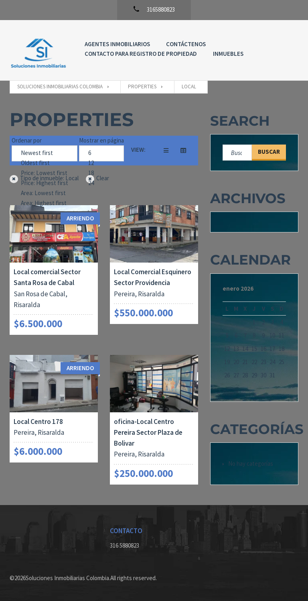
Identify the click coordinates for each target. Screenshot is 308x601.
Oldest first (44, 163)
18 (101, 173)
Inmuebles (228, 53)
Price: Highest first (44, 183)
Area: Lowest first (44, 193)
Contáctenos (186, 44)
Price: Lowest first (44, 173)
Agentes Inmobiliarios (117, 44)
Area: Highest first (44, 203)
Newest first (44, 153)
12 (101, 163)
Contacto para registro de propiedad (141, 53)
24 (101, 183)
